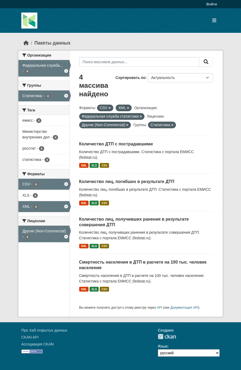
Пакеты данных (52, 43)
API (159, 307)
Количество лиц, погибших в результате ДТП (126, 181)
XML (84, 165)
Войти (211, 4)
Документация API (184, 307)
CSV (104, 165)
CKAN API (30, 337)
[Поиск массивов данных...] (139, 62)
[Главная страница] (26, 43)
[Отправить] (206, 62)
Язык (162, 346)
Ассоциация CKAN (37, 344)
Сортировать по (130, 77)
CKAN (167, 336)
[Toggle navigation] (214, 21)
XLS (94, 165)
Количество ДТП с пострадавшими (116, 144)
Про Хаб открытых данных (44, 330)
